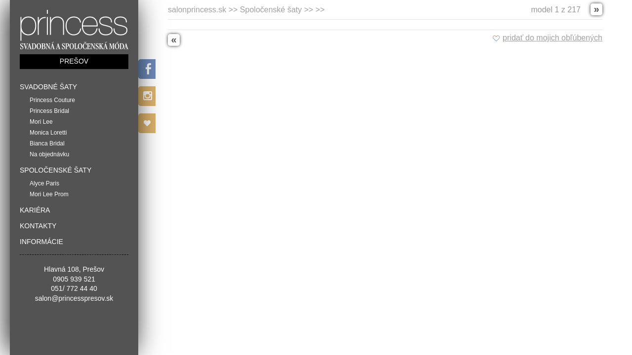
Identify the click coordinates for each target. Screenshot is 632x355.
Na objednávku (49, 154)
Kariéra (35, 210)
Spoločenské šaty (55, 170)
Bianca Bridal (47, 143)
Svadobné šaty (48, 87)
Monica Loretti (48, 132)
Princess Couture (52, 100)
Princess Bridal (49, 110)
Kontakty (38, 226)
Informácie (41, 242)
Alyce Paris (44, 183)
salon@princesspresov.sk (74, 298)
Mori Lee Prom (49, 194)
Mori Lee (41, 121)
